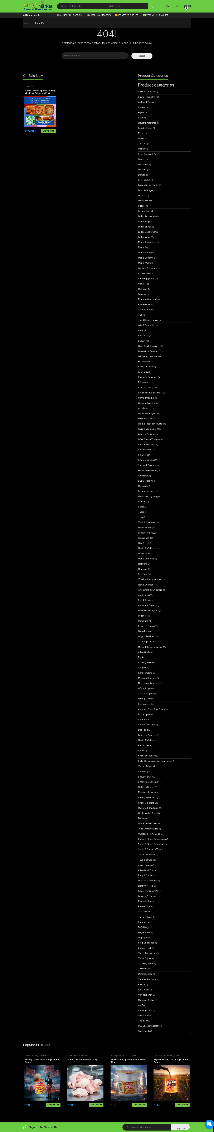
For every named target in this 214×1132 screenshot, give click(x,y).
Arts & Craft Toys (146, 870)
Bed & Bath (143, 600)
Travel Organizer (146, 958)
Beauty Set (143, 335)
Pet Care (142, 455)
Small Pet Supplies (147, 755)
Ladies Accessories (147, 216)
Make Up (142, 553)
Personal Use (144, 449)
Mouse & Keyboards (148, 299)
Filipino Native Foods (148, 185)
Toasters (142, 143)
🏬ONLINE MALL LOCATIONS (70, 15)
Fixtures (142, 818)
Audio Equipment (146, 278)
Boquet (141, 341)
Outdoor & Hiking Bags (149, 834)
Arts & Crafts (144, 652)
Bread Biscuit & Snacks (149, 392)
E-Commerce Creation (148, 782)
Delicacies (143, 164)
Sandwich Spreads (147, 465)
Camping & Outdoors (148, 808)
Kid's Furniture (145, 673)
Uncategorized (145, 974)
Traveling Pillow (145, 963)
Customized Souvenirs (149, 351)
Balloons (142, 330)
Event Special (30, 86)
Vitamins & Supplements (149, 579)
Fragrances (143, 538)
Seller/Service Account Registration (155, 761)
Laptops (142, 294)
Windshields (144, 1031)
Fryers (141, 112)
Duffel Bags (143, 927)
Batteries (142, 984)
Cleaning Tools (145, 1010)
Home (26, 23)
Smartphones (144, 309)
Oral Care (142, 569)
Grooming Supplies (147, 735)
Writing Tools (144, 698)
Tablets (141, 315)
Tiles (140, 517)
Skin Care (142, 574)
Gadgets (142, 667)
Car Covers (143, 989)
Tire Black (143, 1020)
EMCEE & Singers (146, 787)
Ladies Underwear (147, 232)
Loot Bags (143, 372)
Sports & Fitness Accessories (152, 839)
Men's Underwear (146, 257)
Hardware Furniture (147, 470)
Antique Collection (146, 91)
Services (142, 771)
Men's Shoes (144, 252)
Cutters (141, 107)
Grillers (141, 117)
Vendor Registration (147, 766)
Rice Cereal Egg (146, 460)
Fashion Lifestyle (146, 211)
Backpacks (143, 922)
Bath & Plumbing (146, 481)
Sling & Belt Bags (146, 942)
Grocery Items (144, 387)
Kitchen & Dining (146, 626)
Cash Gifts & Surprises (148, 346)
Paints (141, 506)
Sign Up (180, 1128)
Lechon (141, 195)
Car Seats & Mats (146, 1000)
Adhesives (143, 475)
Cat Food (142, 719)
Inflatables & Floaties (148, 823)
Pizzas (141, 206)
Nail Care (142, 564)
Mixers (141, 133)
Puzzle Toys (144, 906)
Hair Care (142, 543)
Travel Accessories (147, 854)
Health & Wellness (146, 548)
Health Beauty (144, 527)
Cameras (142, 284)
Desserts (142, 169)
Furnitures (143, 615)
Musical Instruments (147, 678)
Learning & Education (148, 896)
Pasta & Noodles (146, 444)
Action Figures (145, 865)
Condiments (144, 408)
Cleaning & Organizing (148, 605)
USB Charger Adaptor (148, 1026)
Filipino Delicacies (146, 418)
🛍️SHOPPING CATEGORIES (99, 15)
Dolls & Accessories (147, 880)
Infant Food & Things (148, 439)
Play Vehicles (144, 901)
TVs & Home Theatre (148, 320)
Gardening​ (143, 621)
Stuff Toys (143, 911)
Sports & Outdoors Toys (149, 849)
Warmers (142, 148)
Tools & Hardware (146, 522)
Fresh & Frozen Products (150, 423)
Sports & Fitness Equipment (151, 844)
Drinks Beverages (146, 413)
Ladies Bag (143, 221)
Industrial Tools (145, 128)
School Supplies (146, 693)
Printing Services (146, 797)
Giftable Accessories (148, 356)
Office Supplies (145, 688)
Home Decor (144, 361)
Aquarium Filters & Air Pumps (151, 709)
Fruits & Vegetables (147, 429)
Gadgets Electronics (147, 268)
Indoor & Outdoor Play (148, 891)
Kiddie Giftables (145, 366)
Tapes (141, 512)
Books (141, 657)
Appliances (143, 595)
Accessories (144, 273)
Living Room (144, 631)
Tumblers (142, 968)
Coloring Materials (146, 662)
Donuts (141, 174)
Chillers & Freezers (147, 102)
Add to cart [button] (48, 131)
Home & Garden (145, 584)
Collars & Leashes (146, 724)
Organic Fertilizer (146, 636)
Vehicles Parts (145, 979)
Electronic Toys (145, 885)
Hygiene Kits (144, 932)
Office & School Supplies (150, 647)
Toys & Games (145, 860)
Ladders (142, 501)
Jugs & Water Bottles (148, 828)
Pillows (141, 382)
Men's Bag (143, 247)
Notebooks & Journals (148, 683)
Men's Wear (144, 263)
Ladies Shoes (144, 226)
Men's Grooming (146, 558)
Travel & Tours (145, 917)
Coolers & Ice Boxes (148, 813)
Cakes (141, 159)
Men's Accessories (147, 242)
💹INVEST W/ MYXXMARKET (155, 15)
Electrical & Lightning (148, 496)
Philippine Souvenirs (147, 377)
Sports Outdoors (146, 803)
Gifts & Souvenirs (146, 325)
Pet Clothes (143, 745)
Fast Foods (143, 180)
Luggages (143, 937)
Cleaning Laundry (146, 403)
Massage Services (147, 792)
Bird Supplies (144, 714)
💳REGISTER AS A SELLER (126, 15)
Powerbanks (144, 304)
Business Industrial (146, 97)
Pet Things (143, 750)
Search (141, 56)
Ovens (141, 138)
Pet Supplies (144, 704)
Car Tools (142, 1005)
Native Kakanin (145, 200)
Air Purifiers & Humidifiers (150, 590)
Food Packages (145, 190)
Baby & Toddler (145, 875)
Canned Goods (145, 398)
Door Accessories (146, 491)
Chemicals (143, 486)
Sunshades (143, 1015)
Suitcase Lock (144, 948)
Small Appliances (146, 641)
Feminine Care (145, 532)
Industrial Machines (147, 123)
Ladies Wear (144, 237)
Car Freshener (145, 995)
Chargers (142, 289)
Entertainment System (148, 610)
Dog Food (143, 730)
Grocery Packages (147, 434)
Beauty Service (145, 776)
